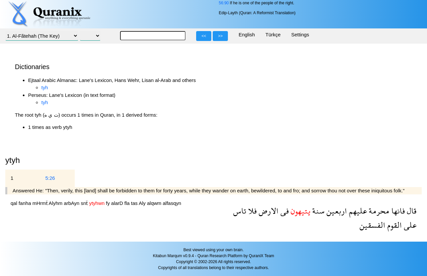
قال (410, 210)
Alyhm (56, 203)
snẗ (85, 203)
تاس (239, 210)
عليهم (357, 210)
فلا (251, 210)
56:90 (224, 3)
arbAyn (72, 203)
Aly (143, 203)
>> (220, 36)
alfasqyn (172, 203)
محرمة (378, 210)
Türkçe (273, 34)
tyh (44, 87)
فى (283, 210)
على (409, 225)
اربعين (335, 210)
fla (127, 203)
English (246, 34)
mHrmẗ (40, 203)
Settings (300, 34)
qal (15, 203)
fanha (25, 203)
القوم (393, 225)
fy (108, 203)
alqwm (155, 203)
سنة (317, 210)
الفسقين (372, 225)
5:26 (50, 178)
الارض (267, 210)
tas (135, 203)
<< (203, 36)
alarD (117, 203)
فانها (397, 210)
